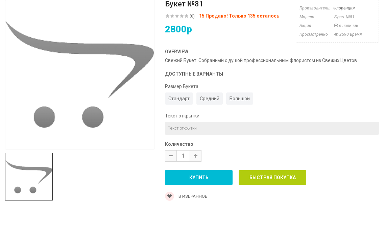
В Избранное (186, 196)
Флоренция (344, 8)
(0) (192, 16)
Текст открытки (182, 115)
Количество (179, 144)
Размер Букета (181, 86)
